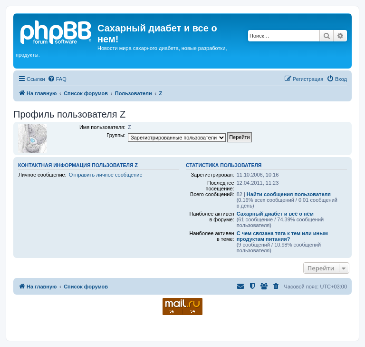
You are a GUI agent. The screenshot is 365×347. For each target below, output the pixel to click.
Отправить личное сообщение (106, 175)
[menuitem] (57, 79)
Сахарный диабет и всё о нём (275, 214)
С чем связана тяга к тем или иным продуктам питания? (282, 236)
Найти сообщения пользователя (289, 194)
